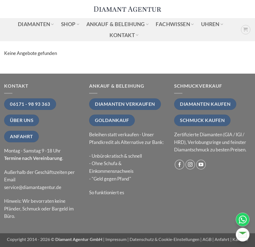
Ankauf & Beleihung (117, 24)
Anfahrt (222, 239)
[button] (246, 30)
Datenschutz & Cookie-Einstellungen (164, 239)
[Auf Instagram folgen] (190, 165)
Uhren (212, 24)
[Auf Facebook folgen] (180, 165)
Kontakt (123, 35)
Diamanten (36, 24)
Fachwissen (175, 24)
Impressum (116, 239)
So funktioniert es (106, 192)
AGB (207, 239)
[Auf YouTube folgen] (201, 165)
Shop (70, 24)
